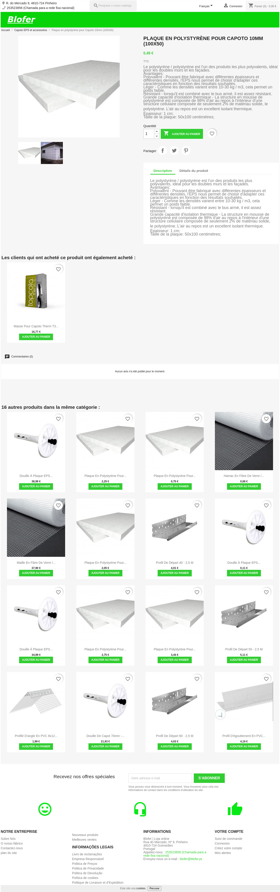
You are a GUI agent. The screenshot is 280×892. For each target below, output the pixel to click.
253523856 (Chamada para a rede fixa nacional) (40, 8)
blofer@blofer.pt (191, 859)
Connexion (222, 843)
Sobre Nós (8, 838)
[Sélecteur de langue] (206, 6)
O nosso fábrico (12, 843)
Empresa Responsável (88, 859)
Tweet (174, 150)
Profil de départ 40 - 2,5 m (175, 562)
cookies (141, 888)
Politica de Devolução (87, 873)
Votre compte (229, 832)
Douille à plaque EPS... (36, 476)
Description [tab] (163, 171)
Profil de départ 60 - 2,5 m (175, 736)
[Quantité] (148, 134)
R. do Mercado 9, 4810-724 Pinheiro (31, 3)
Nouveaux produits (85, 835)
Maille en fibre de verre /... (36, 562)
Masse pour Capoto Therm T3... (36, 326)
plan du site (9, 853)
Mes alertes (223, 853)
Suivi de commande (228, 838)
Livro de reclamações (87, 854)
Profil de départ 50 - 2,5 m (244, 649)
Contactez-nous (12, 848)
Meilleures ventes (84, 839)
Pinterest (185, 150)
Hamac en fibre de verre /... (244, 476)
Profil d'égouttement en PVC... (244, 736)
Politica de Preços (84, 863)
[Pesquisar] (113, 5)
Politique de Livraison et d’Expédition (97, 882)
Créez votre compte (228, 848)
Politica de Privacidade (88, 868)
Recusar (155, 888)
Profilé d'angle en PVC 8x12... (36, 736)
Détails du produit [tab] (193, 171)
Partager (162, 150)
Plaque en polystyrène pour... (105, 476)
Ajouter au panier (182, 133)
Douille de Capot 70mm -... (105, 736)
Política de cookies (85, 878)
